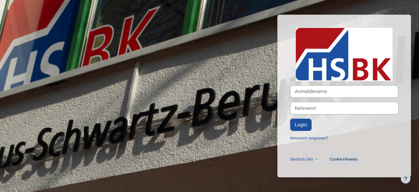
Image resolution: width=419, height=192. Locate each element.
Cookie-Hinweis (343, 159)
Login (301, 125)
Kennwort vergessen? (309, 138)
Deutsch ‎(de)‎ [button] (302, 159)
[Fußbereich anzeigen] (405, 178)
